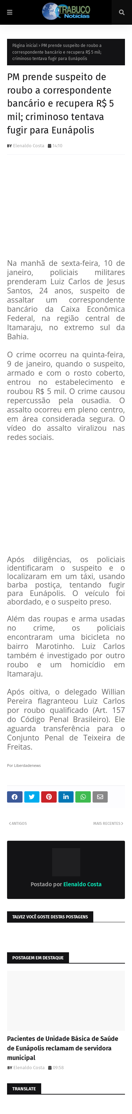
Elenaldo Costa (28, 145)
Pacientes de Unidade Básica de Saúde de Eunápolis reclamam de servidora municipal (62, 1048)
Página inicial (25, 45)
